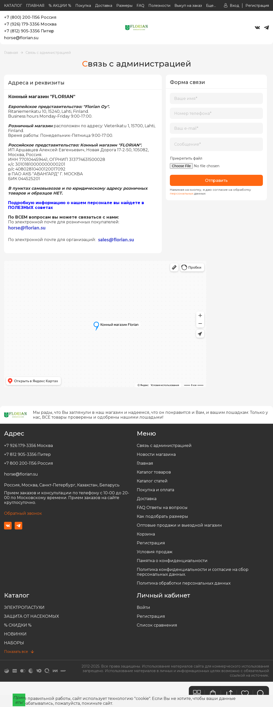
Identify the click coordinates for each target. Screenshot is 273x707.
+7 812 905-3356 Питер (27, 454)
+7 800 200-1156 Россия (28, 463)
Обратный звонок (23, 513)
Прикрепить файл (186, 158)
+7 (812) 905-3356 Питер (29, 31)
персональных (181, 193)
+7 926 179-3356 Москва (28, 445)
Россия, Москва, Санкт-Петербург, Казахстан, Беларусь (62, 485)
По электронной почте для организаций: (71, 239)
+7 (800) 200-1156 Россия (30, 17)
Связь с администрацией (48, 52)
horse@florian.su (21, 37)
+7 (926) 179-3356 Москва (30, 24)
